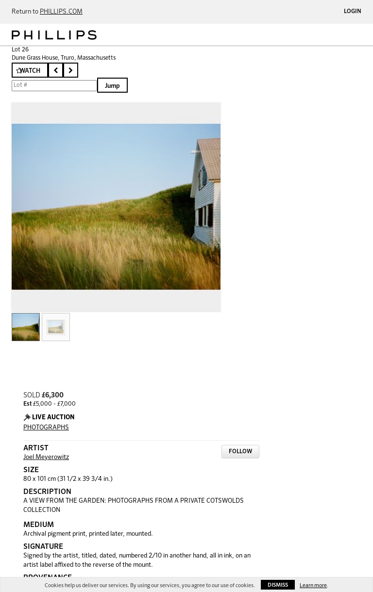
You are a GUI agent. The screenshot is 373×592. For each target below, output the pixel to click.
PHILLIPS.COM (61, 12)
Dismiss (278, 585)
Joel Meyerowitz (46, 457)
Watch (29, 71)
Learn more (313, 585)
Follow (240, 452)
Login (352, 12)
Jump (112, 86)
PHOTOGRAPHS (46, 428)
